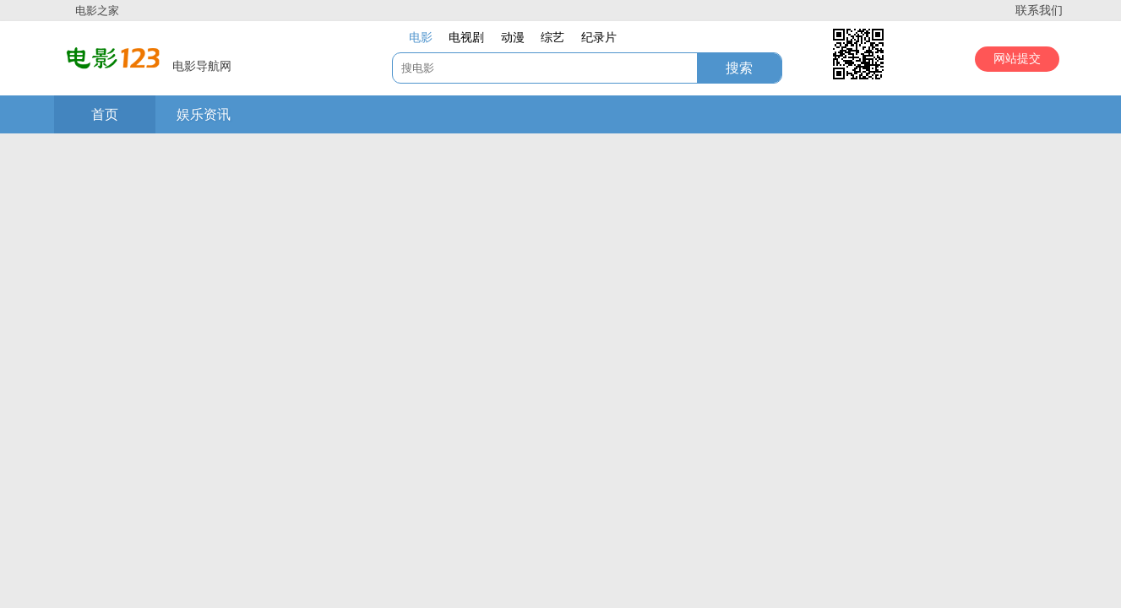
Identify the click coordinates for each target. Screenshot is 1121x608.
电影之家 (97, 10)
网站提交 (1017, 58)
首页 (104, 114)
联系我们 (1039, 10)
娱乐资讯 (204, 114)
